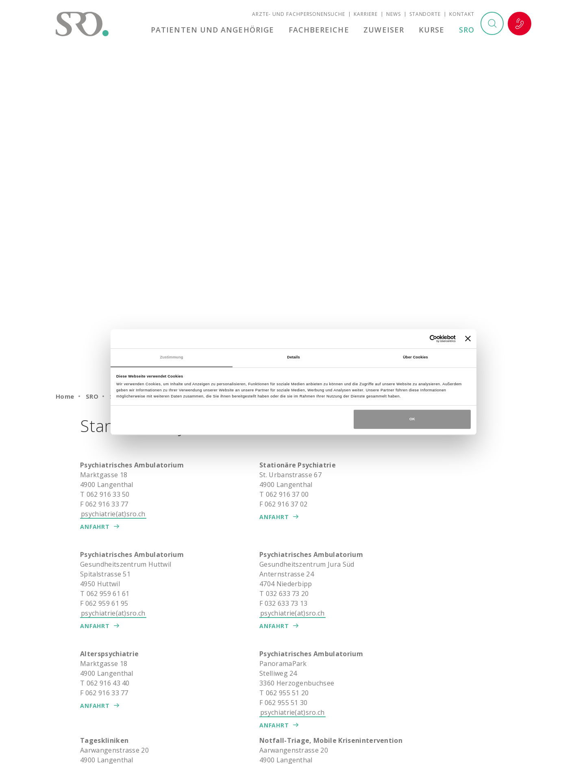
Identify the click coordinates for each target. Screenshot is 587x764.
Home (65, 396)
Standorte (425, 14)
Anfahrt (95, 526)
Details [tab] (293, 357)
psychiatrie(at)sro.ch (113, 513)
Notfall (519, 24)
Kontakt (461, 14)
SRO (466, 30)
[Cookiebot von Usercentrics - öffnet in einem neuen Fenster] (420, 339)
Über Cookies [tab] (415, 357)
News (393, 14)
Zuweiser (384, 30)
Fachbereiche (320, 30)
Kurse (432, 30)
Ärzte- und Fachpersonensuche (298, 14)
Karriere (366, 14)
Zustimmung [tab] (171, 357)
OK (412, 419)
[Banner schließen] (468, 339)
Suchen (492, 24)
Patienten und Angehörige (214, 30)
